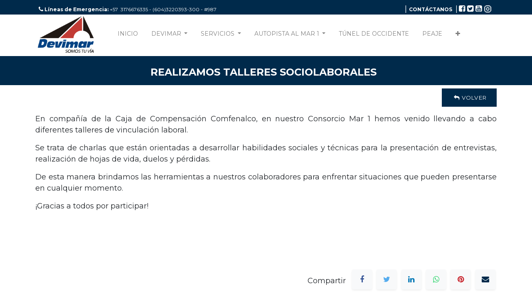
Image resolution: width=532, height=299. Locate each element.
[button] (458, 35)
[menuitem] (128, 35)
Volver (469, 97)
